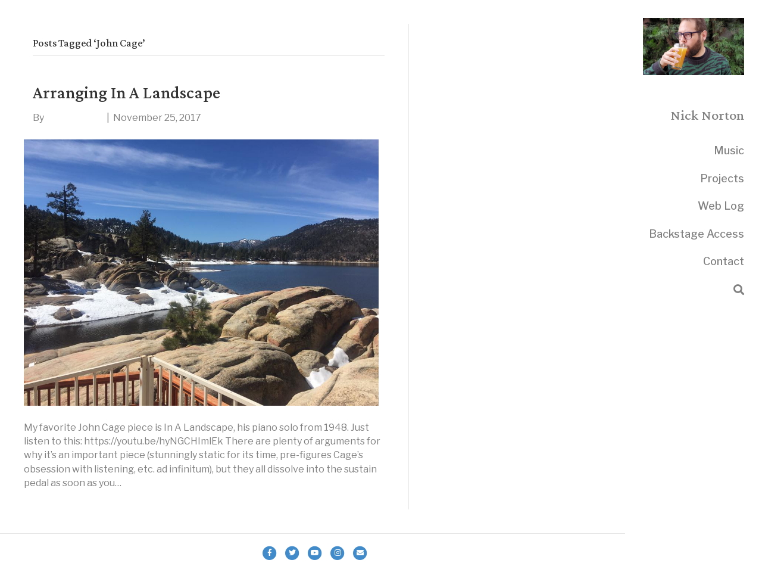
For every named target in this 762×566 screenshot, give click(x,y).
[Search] (739, 289)
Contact (723, 261)
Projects (722, 178)
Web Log (721, 206)
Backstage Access (696, 234)
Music (729, 150)
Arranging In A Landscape (126, 92)
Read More (48, 502)
